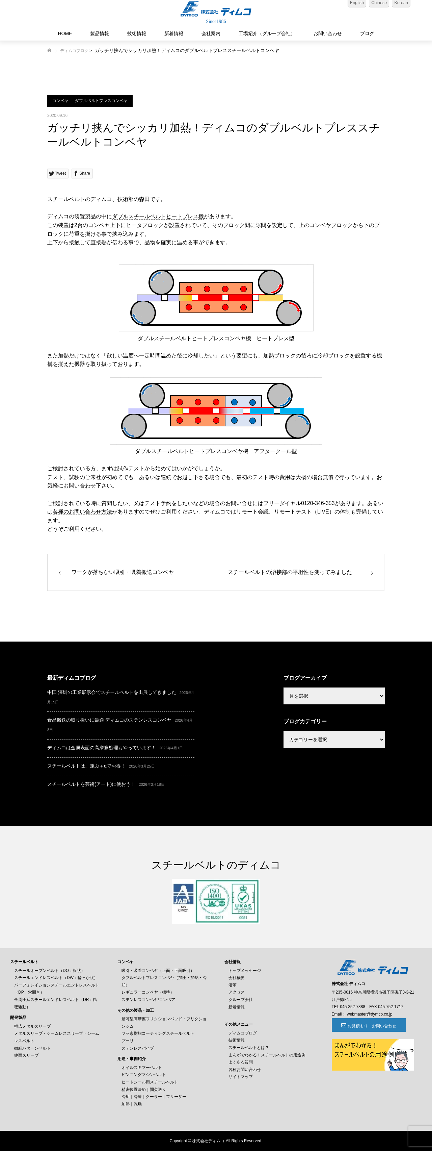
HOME (65, 33)
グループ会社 (240, 999)
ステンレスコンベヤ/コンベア (148, 999)
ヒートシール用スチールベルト (150, 1082)
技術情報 (136, 33)
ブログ (367, 33)
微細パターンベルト (32, 1048)
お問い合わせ (328, 33)
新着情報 (173, 33)
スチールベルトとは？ (248, 1047)
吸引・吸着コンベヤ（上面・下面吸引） (158, 970)
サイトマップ (240, 1076)
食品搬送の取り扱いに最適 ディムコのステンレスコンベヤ (109, 720)
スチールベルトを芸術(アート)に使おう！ (91, 784)
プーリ (128, 1041)
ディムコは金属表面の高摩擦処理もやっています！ (101, 747)
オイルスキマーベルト (142, 1067)
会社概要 (236, 977)
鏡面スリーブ (26, 1055)
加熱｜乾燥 (132, 1104)
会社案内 (210, 33)
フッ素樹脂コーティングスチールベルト (158, 1033)
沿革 (232, 985)
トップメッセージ (244, 970)
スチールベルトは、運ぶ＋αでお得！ (86, 766)
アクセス (236, 992)
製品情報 (99, 33)
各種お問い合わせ (244, 1069)
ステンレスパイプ (138, 1048)
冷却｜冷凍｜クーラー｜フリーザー (154, 1096)
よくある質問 (240, 1062)
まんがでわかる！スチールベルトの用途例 (266, 1055)
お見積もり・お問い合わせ (368, 1026)
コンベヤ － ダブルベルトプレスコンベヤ (90, 100)
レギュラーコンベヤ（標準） (148, 992)
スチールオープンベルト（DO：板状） (49, 970)
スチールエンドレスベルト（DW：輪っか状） (56, 977)
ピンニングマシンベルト (144, 1074)
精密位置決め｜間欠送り (144, 1089)
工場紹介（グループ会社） (267, 33)
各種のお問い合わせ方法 (82, 512)
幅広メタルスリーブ (32, 1026)
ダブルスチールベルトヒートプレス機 (158, 216)
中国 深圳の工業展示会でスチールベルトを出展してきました (111, 692)
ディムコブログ (74, 50)
